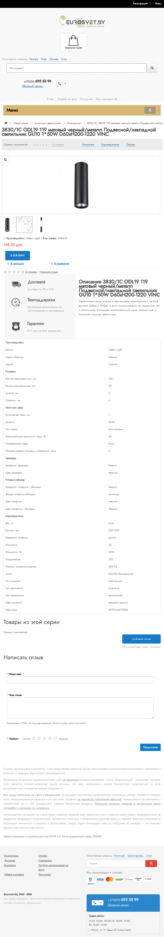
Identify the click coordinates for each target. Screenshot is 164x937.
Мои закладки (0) (106, 99)
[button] (159, 3)
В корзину (17, 255)
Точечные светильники (48, 123)
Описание (88, 145)
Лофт (44, 59)
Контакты (10, 865)
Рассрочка (86, 99)
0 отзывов (58, 145)
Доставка (9, 860)
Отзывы (130, 145)
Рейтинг (13, 739)
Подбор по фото (67, 99)
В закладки (17, 264)
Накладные (74, 123)
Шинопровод (136, 856)
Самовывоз (45, 860)
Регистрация (140, 3)
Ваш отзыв (15, 695)
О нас (50, 99)
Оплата (42, 855)
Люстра (34, 59)
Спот (64, 59)
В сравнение (61, 264)
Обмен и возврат (14, 874)
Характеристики (110, 145)
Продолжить (150, 747)
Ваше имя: (15, 674)
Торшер (54, 59)
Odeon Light (33, 238)
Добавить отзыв (141, 639)
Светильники (21, 123)
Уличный (120, 856)
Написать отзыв (49, 272)
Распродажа (11, 855)
